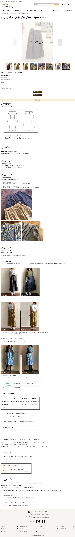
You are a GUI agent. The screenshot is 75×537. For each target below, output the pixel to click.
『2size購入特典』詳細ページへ (9, 495)
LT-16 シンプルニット (17, 341)
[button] (68, 10)
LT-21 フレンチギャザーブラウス (15, 338)
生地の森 (44, 332)
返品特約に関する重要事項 (7, 88)
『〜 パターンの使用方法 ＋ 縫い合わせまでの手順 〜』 (14, 502)
